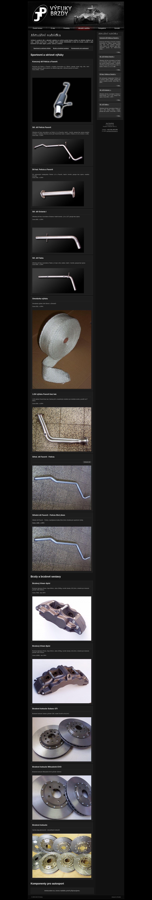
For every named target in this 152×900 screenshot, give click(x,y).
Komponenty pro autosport (80, 48)
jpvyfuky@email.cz (112, 131)
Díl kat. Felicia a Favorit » (108, 74)
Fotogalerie (102, 28)
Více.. (118, 52)
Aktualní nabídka (84, 28)
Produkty (66, 28)
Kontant (117, 28)
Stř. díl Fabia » (104, 104)
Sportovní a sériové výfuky (42, 48)
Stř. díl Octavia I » (105, 90)
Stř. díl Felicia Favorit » (107, 56)
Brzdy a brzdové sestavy (61, 48)
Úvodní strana (37, 28)
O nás (53, 28)
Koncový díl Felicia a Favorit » (109, 38)
